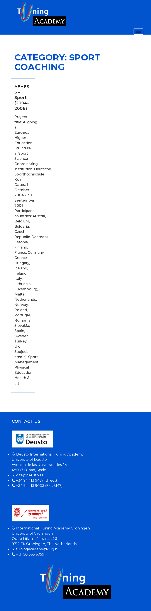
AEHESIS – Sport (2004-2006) (22, 97)
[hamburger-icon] (138, 31)
